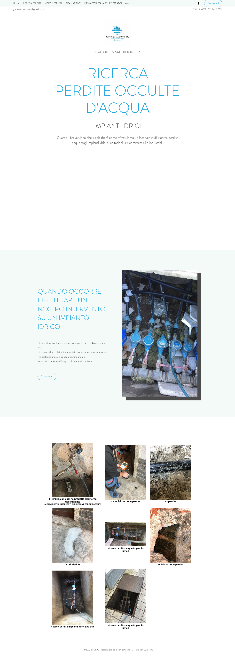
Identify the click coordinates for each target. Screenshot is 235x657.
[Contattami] (47, 376)
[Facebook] (198, 3)
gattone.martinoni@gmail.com (28, 9)
